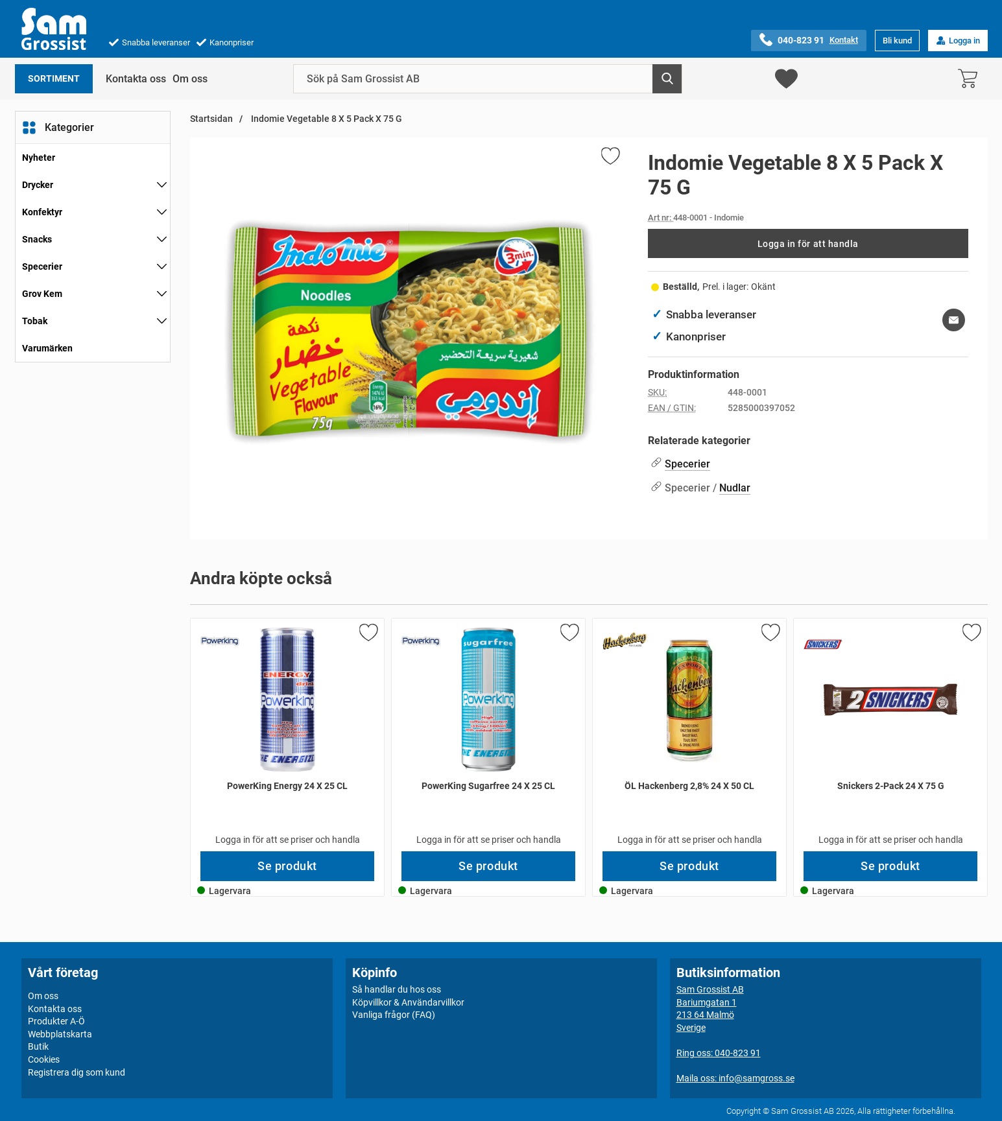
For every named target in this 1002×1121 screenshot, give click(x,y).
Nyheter (38, 157)
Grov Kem (42, 294)
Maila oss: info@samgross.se (735, 1078)
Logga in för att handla (808, 244)
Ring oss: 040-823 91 (718, 1053)
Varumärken (47, 348)
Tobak (34, 321)
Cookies (44, 1059)
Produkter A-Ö (56, 1021)
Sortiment (54, 78)
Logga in (958, 40)
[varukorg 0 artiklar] (971, 78)
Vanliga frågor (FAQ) (393, 1014)
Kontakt (843, 40)
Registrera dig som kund (76, 1072)
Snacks (37, 239)
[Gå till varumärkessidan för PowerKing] (219, 641)
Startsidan (211, 118)
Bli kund (897, 40)
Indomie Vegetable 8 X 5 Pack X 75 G (325, 118)
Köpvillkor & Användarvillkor (408, 1002)
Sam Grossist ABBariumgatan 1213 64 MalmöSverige (710, 1008)
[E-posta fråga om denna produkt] (953, 320)
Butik (38, 1046)
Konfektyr (42, 212)
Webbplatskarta (60, 1034)
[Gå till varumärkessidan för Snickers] (823, 644)
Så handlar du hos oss (396, 989)
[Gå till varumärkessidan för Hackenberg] (625, 641)
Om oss (190, 79)
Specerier (42, 266)
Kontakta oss (136, 79)
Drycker (37, 185)
